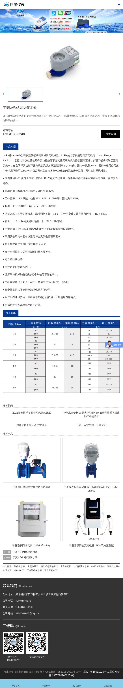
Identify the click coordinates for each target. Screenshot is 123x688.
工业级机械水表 (34, 570)
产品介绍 (11, 146)
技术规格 (11, 313)
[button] (58, 29)
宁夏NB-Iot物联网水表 (25, 552)
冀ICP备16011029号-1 (96, 671)
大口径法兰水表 (81, 566)
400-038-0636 (23, 600)
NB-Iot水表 (19, 570)
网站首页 (15, 683)
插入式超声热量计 (49, 566)
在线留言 (107, 683)
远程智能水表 (50, 570)
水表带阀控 (65, 566)
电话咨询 (77, 683)
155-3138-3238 (14, 134)
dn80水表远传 (98, 566)
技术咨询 (111, 134)
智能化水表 (19, 566)
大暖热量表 (32, 566)
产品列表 (46, 683)
